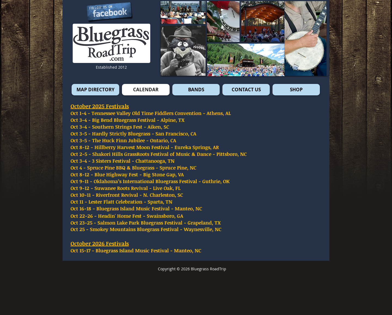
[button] (305, 38)
